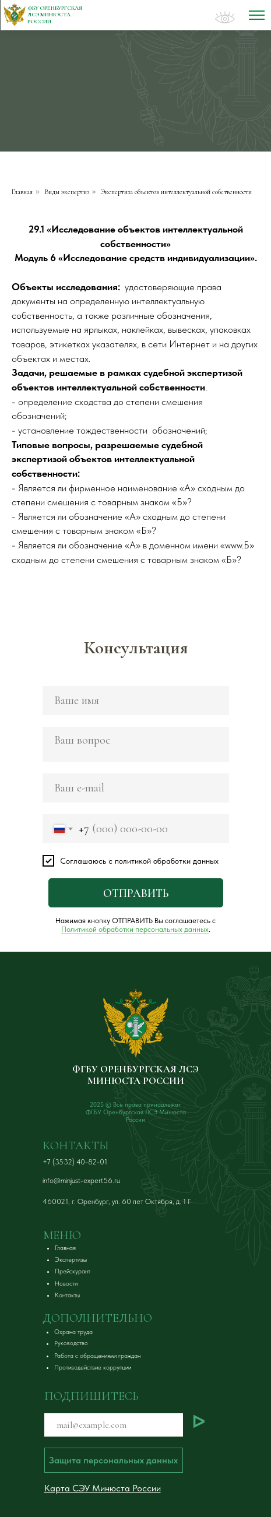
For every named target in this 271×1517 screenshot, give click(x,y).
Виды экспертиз (67, 192)
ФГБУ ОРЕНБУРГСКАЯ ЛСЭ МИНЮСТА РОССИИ (135, 1075)
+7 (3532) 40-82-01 (75, 1161)
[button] (70, 1332)
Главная (22, 192)
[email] (136, 788)
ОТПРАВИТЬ (135, 893)
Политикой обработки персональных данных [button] (135, 929)
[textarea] (136, 744)
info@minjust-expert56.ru (81, 1180)
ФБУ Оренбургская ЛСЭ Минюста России (54, 15)
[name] (136, 700)
